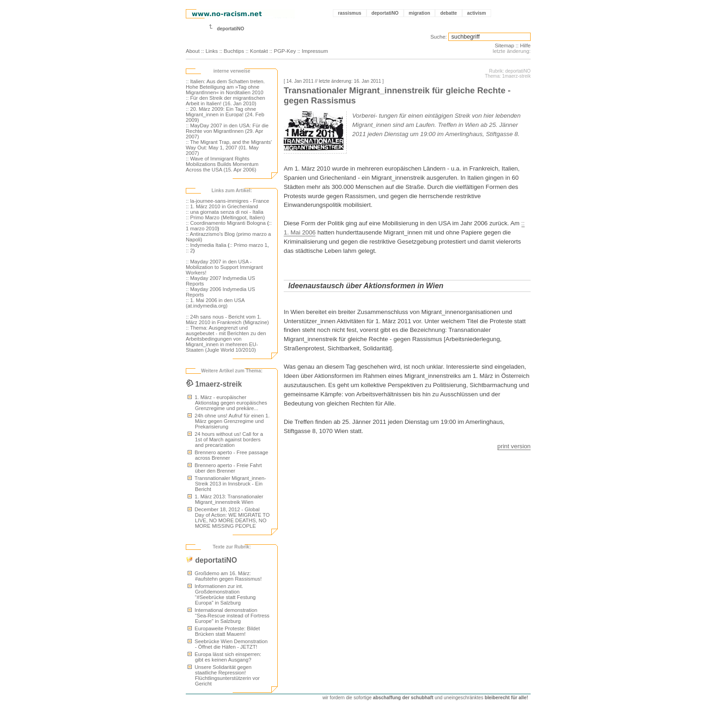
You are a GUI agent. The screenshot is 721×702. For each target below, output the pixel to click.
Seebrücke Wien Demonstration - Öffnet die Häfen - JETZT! (228, 644)
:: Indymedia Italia (206, 245)
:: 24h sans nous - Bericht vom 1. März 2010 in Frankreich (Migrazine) (227, 319)
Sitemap (504, 45)
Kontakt (259, 51)
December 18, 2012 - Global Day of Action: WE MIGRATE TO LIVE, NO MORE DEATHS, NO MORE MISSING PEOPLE (229, 518)
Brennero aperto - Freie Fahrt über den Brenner (225, 468)
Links (212, 51)
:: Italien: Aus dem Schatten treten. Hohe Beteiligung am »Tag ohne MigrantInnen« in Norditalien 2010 (225, 87)
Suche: (438, 37)
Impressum (315, 51)
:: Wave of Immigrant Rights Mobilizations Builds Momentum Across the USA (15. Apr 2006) (222, 164)
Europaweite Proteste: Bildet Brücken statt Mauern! (224, 631)
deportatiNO (385, 13)
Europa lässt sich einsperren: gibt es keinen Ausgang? (224, 656)
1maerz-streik (214, 384)
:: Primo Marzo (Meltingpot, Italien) (225, 217)
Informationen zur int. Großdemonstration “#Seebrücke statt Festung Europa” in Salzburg (222, 594)
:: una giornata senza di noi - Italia (224, 212)
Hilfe (525, 45)
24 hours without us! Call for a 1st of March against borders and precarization (225, 439)
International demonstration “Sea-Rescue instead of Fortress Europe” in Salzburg (228, 615)
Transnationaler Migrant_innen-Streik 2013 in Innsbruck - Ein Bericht (227, 483)
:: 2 (189, 250)
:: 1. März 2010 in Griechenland (222, 206)
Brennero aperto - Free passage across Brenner (228, 455)
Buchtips (234, 51)
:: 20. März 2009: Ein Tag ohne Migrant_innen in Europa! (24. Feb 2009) (225, 114)
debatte (448, 13)
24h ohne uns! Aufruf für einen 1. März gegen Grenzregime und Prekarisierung (228, 421)
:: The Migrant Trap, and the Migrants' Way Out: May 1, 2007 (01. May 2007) (229, 147)
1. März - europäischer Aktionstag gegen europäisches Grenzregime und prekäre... (227, 402)
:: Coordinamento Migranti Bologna (226, 223)
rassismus (349, 13)
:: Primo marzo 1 (248, 245)
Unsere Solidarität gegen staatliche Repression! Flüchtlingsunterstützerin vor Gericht (224, 675)
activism (476, 13)
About (193, 51)
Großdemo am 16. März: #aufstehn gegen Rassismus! (225, 576)
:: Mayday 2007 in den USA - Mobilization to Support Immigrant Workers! (224, 267)
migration (419, 13)
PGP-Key (285, 51)
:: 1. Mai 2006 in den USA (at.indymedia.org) (215, 302)
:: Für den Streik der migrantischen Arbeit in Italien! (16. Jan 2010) (225, 100)
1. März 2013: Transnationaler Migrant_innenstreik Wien (225, 499)
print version (514, 446)
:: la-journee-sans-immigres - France (227, 201)
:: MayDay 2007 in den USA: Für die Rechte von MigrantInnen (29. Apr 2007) (227, 131)
